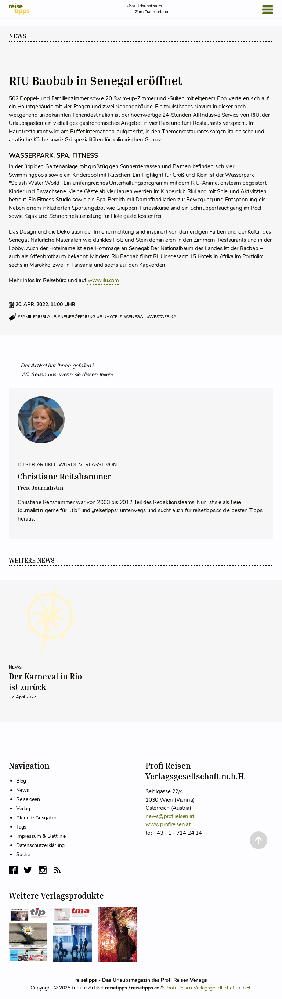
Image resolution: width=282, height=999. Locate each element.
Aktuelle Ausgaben (37, 817)
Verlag (23, 808)
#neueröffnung (76, 317)
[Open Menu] (267, 9)
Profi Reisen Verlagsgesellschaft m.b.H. (208, 987)
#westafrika (162, 317)
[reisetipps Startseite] (19, 9)
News (17, 36)
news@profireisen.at (169, 816)
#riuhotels (109, 317)
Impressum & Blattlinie (41, 836)
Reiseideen (28, 799)
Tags (21, 826)
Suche (23, 854)
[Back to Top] (258, 840)
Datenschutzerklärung (40, 845)
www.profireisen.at (168, 824)
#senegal (134, 317)
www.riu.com (103, 280)
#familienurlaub (37, 317)
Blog (21, 780)
